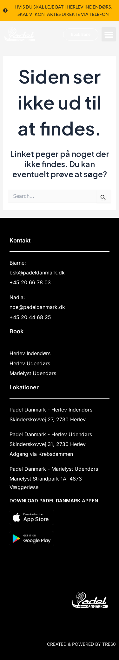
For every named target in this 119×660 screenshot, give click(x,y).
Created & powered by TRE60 (81, 644)
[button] (109, 34)
